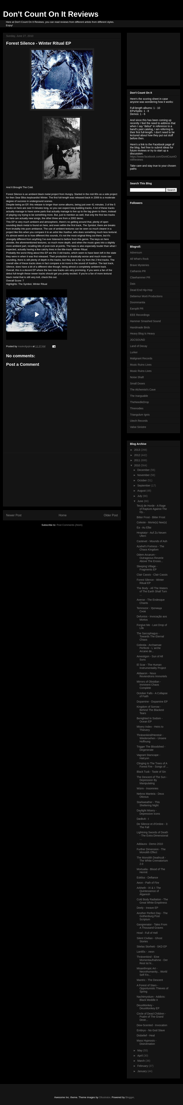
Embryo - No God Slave (151, 1030)
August (141, 490)
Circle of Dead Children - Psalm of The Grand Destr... (151, 1017)
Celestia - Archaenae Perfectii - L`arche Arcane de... (149, 648)
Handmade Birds (140, 327)
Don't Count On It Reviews (51, 14)
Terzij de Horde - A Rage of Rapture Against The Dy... (152, 509)
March (141, 1060)
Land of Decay (138, 346)
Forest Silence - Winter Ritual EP (150, 581)
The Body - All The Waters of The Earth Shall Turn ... (152, 591)
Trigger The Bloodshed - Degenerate (151, 748)
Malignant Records (141, 358)
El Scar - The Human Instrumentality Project (151, 666)
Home (63, 515)
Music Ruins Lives (141, 364)
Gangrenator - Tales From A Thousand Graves (152, 926)
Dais (132, 283)
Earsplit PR (136, 308)
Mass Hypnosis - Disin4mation (146, 1042)
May (140, 1050)
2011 (137, 460)
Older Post (111, 515)
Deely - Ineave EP (147, 907)
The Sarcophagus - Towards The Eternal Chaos (150, 636)
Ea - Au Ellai (144, 527)
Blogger (129, 1097)
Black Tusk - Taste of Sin (151, 771)
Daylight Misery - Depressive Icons (148, 812)
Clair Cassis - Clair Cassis (152, 574)
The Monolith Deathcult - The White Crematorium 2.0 (152, 861)
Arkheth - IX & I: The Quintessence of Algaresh (149, 891)
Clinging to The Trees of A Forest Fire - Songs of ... (152, 765)
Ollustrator (104, 1097)
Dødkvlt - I (143, 818)
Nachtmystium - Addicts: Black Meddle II (151, 998)
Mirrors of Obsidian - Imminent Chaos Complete (149, 685)
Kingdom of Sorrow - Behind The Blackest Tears (150, 710)
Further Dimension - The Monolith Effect (151, 851)
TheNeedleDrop (139, 402)
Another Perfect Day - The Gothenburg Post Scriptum (152, 916)
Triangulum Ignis (140, 414)
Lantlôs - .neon (145, 951)
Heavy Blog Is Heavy (142, 333)
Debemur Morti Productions (146, 296)
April (140, 1055)
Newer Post (14, 515)
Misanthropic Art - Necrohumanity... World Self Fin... (152, 971)
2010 (137, 465)
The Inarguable (139, 395)
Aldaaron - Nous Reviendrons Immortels (152, 675)
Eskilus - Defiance (147, 877)
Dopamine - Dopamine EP (152, 701)
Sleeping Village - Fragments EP (147, 568)
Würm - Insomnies (147, 788)
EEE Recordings (140, 314)
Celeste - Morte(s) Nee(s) (152, 522)
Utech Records (139, 420)
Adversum (136, 252)
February (143, 1065)
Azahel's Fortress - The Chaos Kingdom (150, 548)
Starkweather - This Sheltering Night (148, 804)
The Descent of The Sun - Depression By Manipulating (152, 780)
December (143, 469)
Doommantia (137, 302)
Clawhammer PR (140, 277)
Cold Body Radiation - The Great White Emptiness (152, 901)
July (140, 495)
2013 (137, 449)
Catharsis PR (138, 271)
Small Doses (137, 383)
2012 (137, 455)
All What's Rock (139, 258)
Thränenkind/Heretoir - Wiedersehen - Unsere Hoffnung (151, 738)
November (143, 475)
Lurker (134, 352)
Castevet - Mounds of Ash (152, 541)
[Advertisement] (62, 479)
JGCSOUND (137, 339)
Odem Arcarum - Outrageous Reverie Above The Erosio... (150, 558)
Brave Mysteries (139, 265)
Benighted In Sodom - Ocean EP (149, 720)
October (142, 480)
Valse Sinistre (138, 427)
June (140, 501)
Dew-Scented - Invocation (152, 1025)
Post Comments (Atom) (69, 525)
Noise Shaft (137, 377)
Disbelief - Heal (146, 1035)
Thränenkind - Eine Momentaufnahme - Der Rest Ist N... (152, 960)
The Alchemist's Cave (143, 389)
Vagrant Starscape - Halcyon (148, 756)
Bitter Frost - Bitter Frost (151, 517)
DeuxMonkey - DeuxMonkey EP (148, 1007)
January (142, 1071)
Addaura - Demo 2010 (150, 843)
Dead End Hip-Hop (141, 289)
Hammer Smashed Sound (145, 321)
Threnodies (136, 408)
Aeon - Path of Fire (148, 882)
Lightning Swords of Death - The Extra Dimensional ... (152, 835)
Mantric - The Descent (150, 979)
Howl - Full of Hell (147, 932)
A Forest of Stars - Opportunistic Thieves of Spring (152, 988)
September (144, 485)
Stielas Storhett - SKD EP (152, 946)
